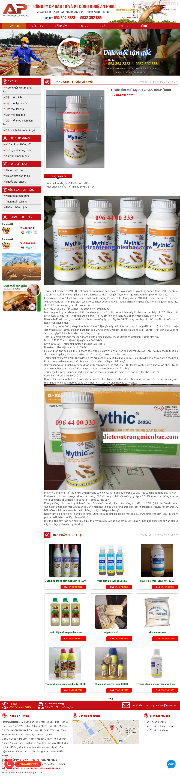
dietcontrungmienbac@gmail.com (158, 705)
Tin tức (123, 25)
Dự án (103, 25)
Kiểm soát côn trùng (21, 189)
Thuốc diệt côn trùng (18, 175)
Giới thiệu (37, 25)
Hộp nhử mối (111, 632)
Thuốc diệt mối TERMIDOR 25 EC (157, 580)
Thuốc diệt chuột (16, 181)
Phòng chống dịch (16, 207)
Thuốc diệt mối (17, 164)
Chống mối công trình (18, 150)
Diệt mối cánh (14, 97)
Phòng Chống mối (19, 138)
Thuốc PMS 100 (157, 632)
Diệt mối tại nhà (15, 109)
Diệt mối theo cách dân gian (17, 122)
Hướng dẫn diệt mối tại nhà (17, 89)
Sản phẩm (61, 25)
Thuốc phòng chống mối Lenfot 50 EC (65, 684)
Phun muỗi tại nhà (16, 201)
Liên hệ (144, 25)
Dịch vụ (83, 25)
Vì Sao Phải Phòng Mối (19, 144)
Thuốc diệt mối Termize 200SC (111, 684)
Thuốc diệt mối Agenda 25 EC (111, 580)
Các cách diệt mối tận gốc (21, 130)
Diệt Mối (13, 81)
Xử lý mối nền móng (17, 156)
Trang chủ (13, 25)
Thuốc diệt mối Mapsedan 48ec (65, 632)
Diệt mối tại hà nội (16, 103)
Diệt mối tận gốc (15, 114)
